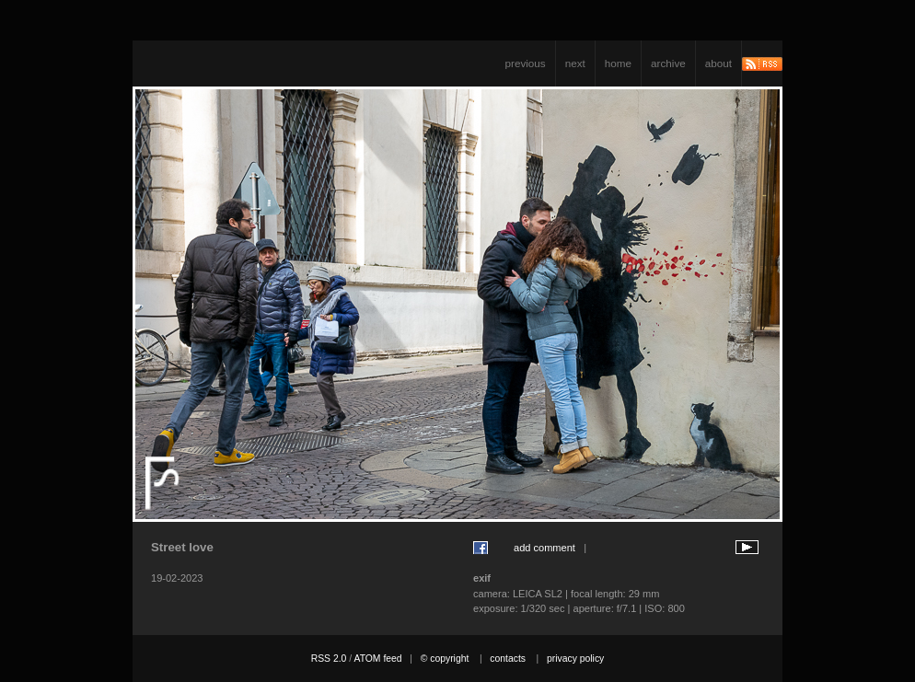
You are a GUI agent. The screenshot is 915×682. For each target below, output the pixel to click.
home (618, 63)
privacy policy (575, 658)
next (575, 63)
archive (668, 63)
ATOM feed (377, 658)
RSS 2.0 (329, 658)
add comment (544, 547)
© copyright (445, 658)
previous (525, 63)
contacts (508, 658)
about (718, 63)
